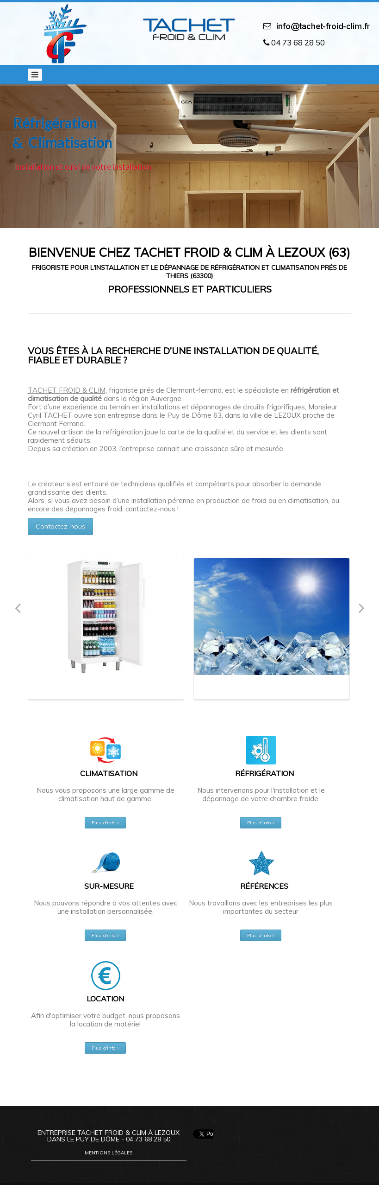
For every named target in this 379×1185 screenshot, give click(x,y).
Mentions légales (108, 1153)
